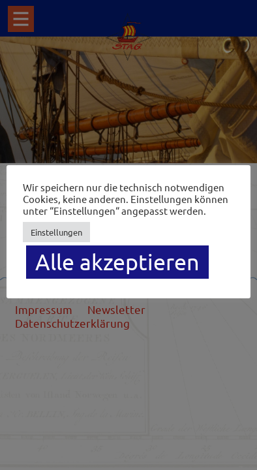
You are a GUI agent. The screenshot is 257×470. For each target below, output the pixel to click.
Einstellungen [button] (56, 232)
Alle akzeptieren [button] (117, 262)
